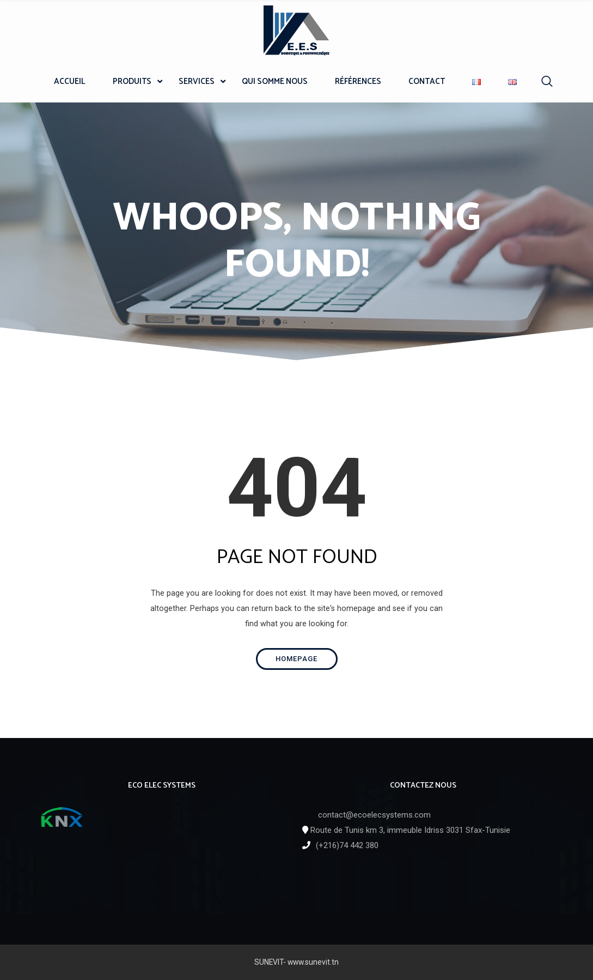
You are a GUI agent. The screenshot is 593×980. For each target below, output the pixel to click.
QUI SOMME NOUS (275, 81)
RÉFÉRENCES (358, 81)
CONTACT (426, 81)
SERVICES (197, 81)
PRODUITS (132, 81)
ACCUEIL (69, 81)
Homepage (296, 659)
